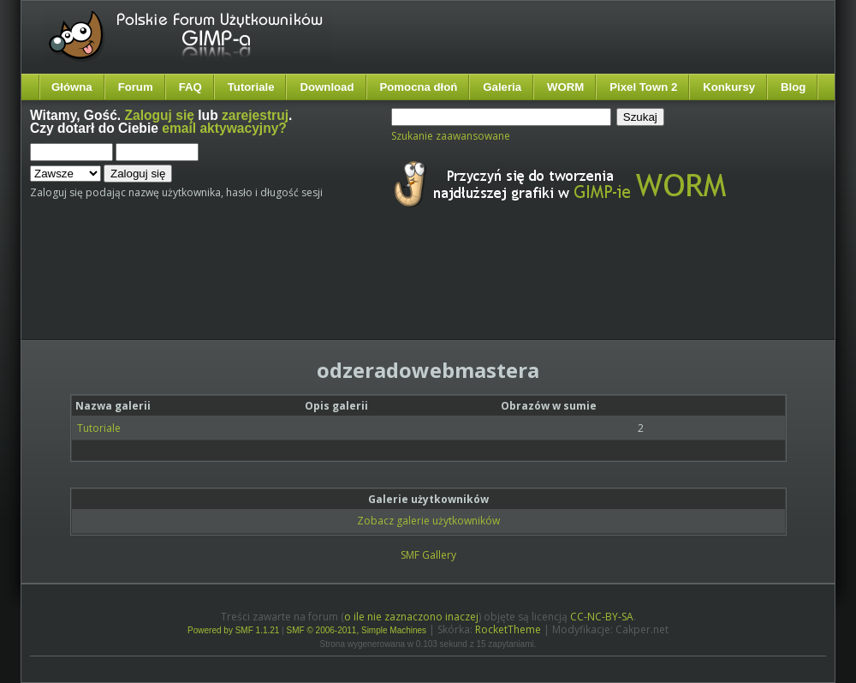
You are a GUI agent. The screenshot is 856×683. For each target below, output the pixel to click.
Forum (135, 87)
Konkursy (729, 87)
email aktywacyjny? (224, 128)
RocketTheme (508, 629)
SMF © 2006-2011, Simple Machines (357, 630)
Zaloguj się (159, 115)
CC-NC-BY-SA (601, 616)
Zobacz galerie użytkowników (428, 520)
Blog (793, 87)
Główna (71, 87)
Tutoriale (251, 87)
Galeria (502, 87)
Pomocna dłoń (419, 87)
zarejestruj (255, 115)
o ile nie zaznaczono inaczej (411, 616)
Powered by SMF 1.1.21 (233, 630)
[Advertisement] (351, 290)
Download (327, 87)
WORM (565, 87)
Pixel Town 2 (643, 87)
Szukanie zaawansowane (450, 136)
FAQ (190, 87)
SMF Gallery (428, 555)
